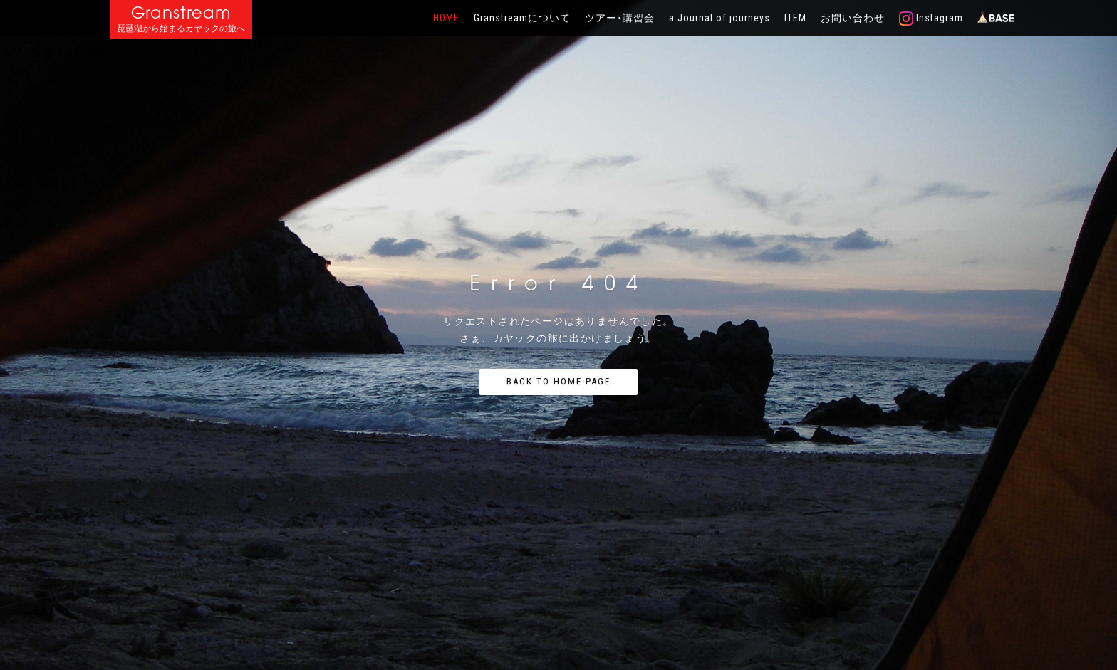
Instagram (931, 18)
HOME (446, 17)
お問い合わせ (853, 17)
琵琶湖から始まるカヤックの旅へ (181, 28)
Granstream (181, 12)
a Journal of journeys (719, 17)
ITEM (795, 17)
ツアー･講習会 (620, 17)
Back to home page (558, 381)
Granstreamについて (522, 17)
